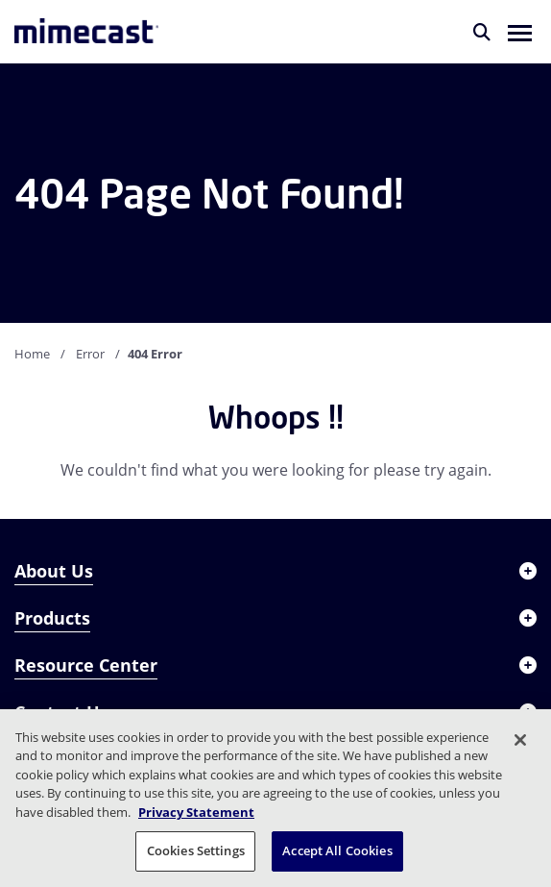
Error (90, 353)
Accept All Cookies (337, 850)
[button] (520, 31)
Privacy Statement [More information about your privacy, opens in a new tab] (196, 812)
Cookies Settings (196, 850)
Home (32, 353)
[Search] (482, 31)
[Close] (520, 740)
